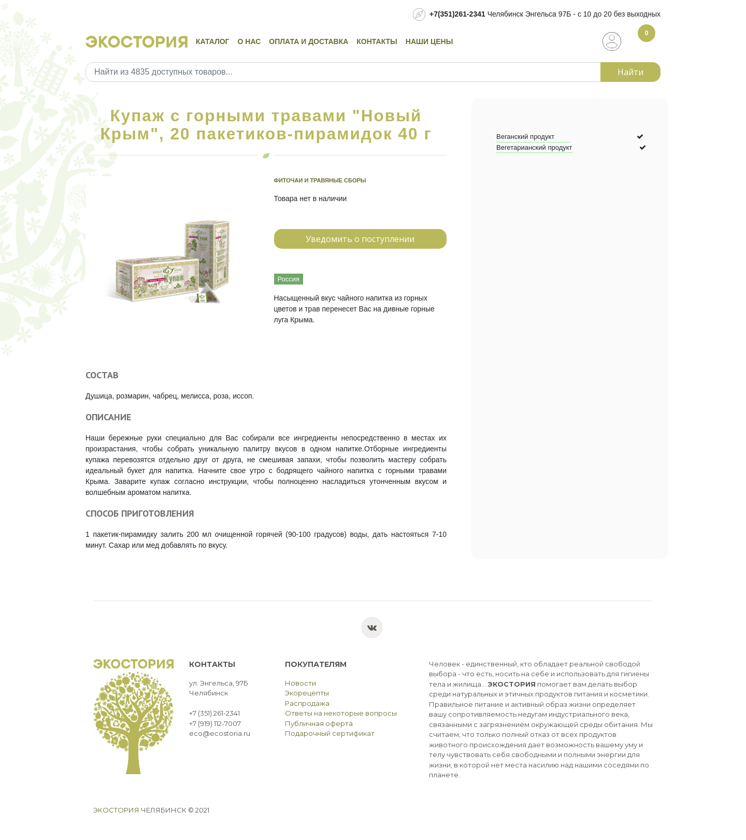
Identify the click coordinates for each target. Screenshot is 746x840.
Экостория (116, 810)
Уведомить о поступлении (360, 239)
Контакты (376, 41)
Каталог (212, 41)
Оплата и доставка (308, 41)
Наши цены (429, 41)
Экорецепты (307, 693)
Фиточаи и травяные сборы (320, 180)
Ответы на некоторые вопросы (341, 713)
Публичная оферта (319, 723)
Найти (630, 72)
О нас (249, 41)
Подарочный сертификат (330, 733)
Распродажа (307, 703)
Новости (300, 683)
